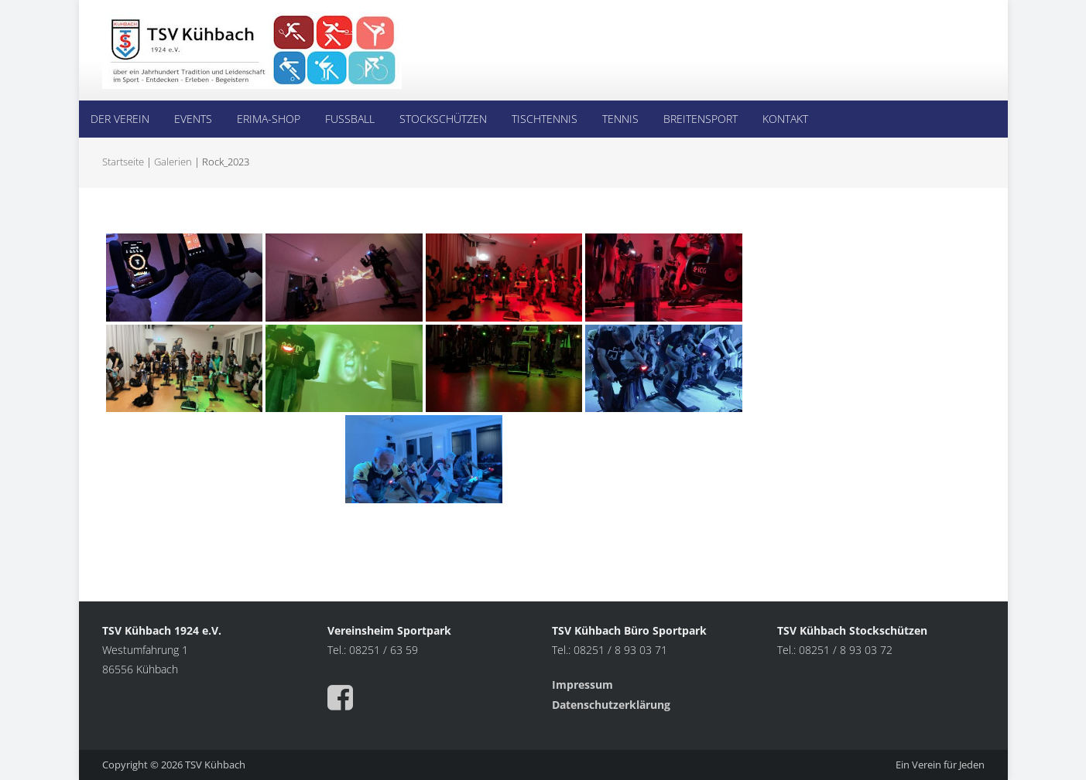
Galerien (173, 162)
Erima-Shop (268, 118)
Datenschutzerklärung (611, 704)
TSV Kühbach (215, 764)
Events (193, 118)
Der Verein (120, 118)
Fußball (350, 118)
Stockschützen (443, 118)
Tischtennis (544, 118)
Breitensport (700, 118)
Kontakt (785, 118)
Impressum (584, 684)
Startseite (123, 162)
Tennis (620, 118)
